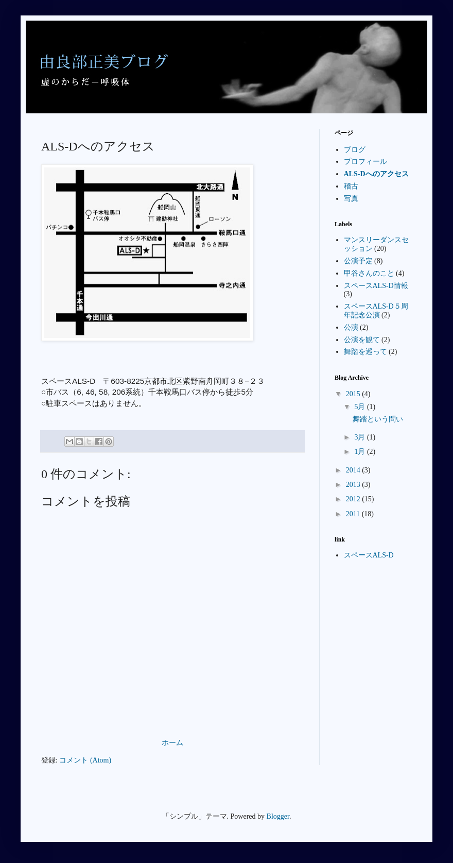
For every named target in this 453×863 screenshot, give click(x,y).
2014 (354, 470)
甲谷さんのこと (369, 273)
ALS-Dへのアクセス (376, 174)
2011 (354, 514)
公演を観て (362, 340)
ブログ (354, 150)
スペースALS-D (369, 555)
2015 (354, 394)
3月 (360, 437)
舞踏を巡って (365, 352)
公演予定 (358, 261)
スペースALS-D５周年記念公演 (376, 310)
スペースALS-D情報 (376, 286)
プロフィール (365, 161)
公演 (351, 327)
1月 (360, 451)
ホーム (172, 743)
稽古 (351, 186)
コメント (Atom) (85, 760)
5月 (360, 407)
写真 (351, 198)
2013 (354, 484)
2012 (354, 499)
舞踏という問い (378, 419)
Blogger (278, 816)
